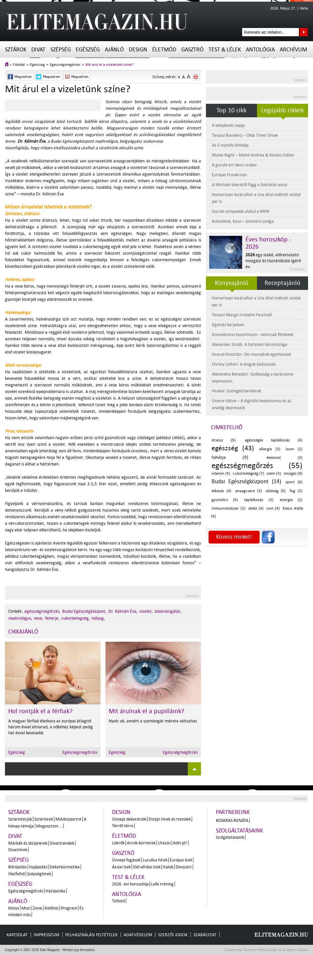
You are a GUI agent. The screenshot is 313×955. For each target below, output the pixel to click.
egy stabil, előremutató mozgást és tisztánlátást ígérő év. (273, 260)
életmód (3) (284, 458)
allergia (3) (269, 449)
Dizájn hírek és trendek (170, 819)
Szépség (60, 49)
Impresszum (46, 934)
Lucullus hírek (155, 859)
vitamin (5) (221, 473)
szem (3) (274, 473)
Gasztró (192, 49)
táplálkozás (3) (258, 500)
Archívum (293, 49)
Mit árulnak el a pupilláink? (146, 711)
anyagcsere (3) (248, 491)
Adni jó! (180, 842)
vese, (38, 618)
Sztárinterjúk (20, 819)
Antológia (260, 49)
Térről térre (122, 825)
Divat (38, 49)
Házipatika (55, 890)
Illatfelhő (16, 873)
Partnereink (233, 812)
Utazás (164, 842)
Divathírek (17, 849)
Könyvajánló (231, 283)
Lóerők (118, 842)
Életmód (164, 49)
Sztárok (15, 49)
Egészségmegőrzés (65, 65)
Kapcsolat (17, 934)
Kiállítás (51, 908)
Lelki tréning (162, 884)
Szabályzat (204, 934)
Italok (168, 866)
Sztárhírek (43, 819)
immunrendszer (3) (228, 508)
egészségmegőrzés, (42, 611)
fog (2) (296, 491)
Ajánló (114, 49)
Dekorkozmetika (64, 866)
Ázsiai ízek (121, 866)
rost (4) (273, 508)
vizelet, (146, 611)
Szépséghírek (39, 873)
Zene (37, 908)
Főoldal (19, 65)
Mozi (26, 908)
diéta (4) (256, 508)
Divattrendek (62, 843)
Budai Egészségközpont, (84, 611)
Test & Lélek (225, 49)
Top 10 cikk (231, 110)
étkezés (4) (221, 491)
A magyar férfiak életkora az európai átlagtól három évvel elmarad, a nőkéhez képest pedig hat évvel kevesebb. (50, 726)
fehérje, (52, 618)
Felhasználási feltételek (91, 934)
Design (138, 49)
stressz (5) (224, 440)
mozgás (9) (293, 473)
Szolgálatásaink (230, 837)
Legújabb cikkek (282, 110)
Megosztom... (49, 826)
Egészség (88, 49)
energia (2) (291, 500)
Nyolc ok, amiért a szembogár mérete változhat (153, 720)
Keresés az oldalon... (303, 32)
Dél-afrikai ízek (146, 866)
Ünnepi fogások (126, 859)
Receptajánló (282, 283)
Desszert (184, 866)
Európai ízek (181, 859)
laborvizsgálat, (168, 611)
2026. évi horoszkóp (130, 884)
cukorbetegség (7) (248, 473)
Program (69, 908)
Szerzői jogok (172, 934)
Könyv (13, 908)
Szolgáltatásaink (239, 831)
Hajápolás (38, 866)
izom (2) (294, 449)
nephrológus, (20, 618)
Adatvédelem (138, 934)
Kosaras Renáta (232, 820)
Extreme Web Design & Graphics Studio (275, 950)
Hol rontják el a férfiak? (40, 711)
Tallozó (118, 900)
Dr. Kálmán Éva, (123, 611)
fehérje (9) (230, 457)
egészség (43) (233, 448)
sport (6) (293, 482)
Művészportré (68, 819)
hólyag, (98, 618)
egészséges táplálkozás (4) (274, 440)
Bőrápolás (17, 866)
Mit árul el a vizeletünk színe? (109, 65)
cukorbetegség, (75, 618)
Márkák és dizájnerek (27, 843)
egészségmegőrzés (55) (257, 465)
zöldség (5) (276, 491)
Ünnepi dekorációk (129, 819)
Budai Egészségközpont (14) (246, 481)
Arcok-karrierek (141, 842)
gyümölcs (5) (225, 500)
